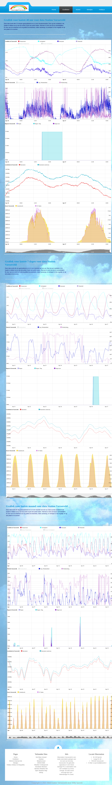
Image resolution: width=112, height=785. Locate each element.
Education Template (19, 8)
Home (54, 9)
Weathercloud (41, 761)
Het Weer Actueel (41, 757)
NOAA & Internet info (15, 761)
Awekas (41, 759)
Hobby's (102, 9)
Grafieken (65, 9)
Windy (41, 772)
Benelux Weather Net (41, 768)
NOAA (78, 9)
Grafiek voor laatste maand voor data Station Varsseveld (37, 506)
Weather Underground (41, 765)
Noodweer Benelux (41, 767)
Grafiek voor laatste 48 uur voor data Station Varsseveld (34, 20)
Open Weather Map (41, 770)
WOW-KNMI (41, 763)
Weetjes (90, 9)
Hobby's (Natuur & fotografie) (16, 765)
